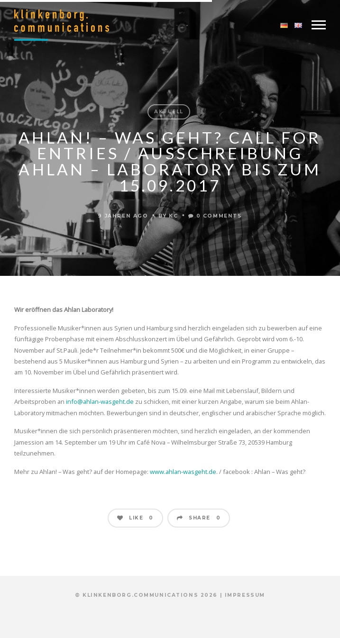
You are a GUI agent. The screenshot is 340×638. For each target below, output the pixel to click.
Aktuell (169, 112)
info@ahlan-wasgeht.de (100, 401)
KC (173, 216)
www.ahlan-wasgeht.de (183, 471)
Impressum (245, 595)
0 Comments (215, 216)
